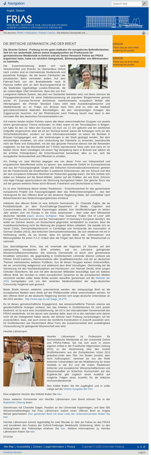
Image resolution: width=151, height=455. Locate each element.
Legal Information (54, 446)
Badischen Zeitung (14, 402)
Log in (141, 452)
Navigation (16, 3)
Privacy (71, 446)
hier (59, 394)
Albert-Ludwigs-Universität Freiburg (35, 27)
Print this (143, 33)
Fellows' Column (47, 33)
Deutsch (20, 10)
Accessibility (23, 446)
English (10, 10)
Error (118, 44)
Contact (37, 446)
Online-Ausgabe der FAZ (78, 388)
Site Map (9, 446)
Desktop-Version (12, 452)
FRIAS (20, 33)
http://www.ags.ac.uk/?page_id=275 (46, 298)
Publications (31, 33)
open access (42, 215)
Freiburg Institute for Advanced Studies (37, 25)
